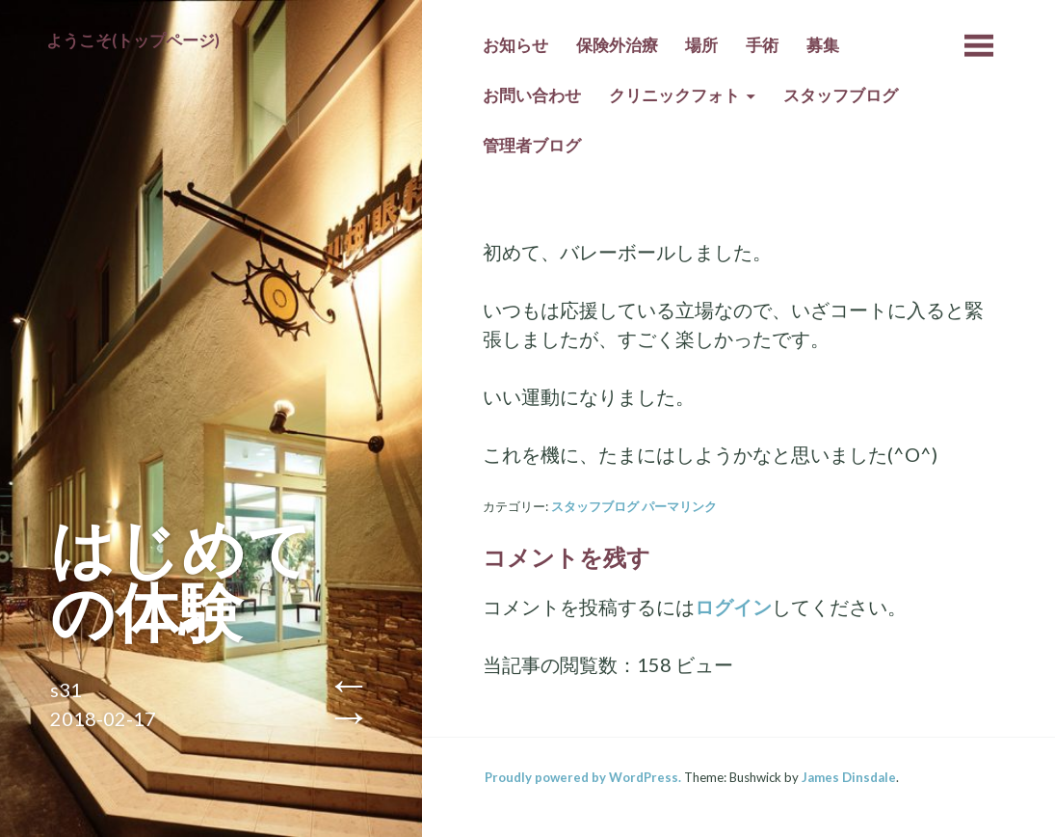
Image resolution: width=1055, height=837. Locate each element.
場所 (701, 45)
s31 (66, 689)
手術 (762, 45)
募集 (822, 45)
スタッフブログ (840, 95)
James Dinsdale (849, 777)
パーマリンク (679, 506)
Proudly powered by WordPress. (583, 777)
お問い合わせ (532, 95)
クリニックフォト (674, 95)
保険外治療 (617, 45)
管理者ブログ (532, 145)
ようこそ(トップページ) (133, 40)
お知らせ (515, 45)
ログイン (733, 606)
